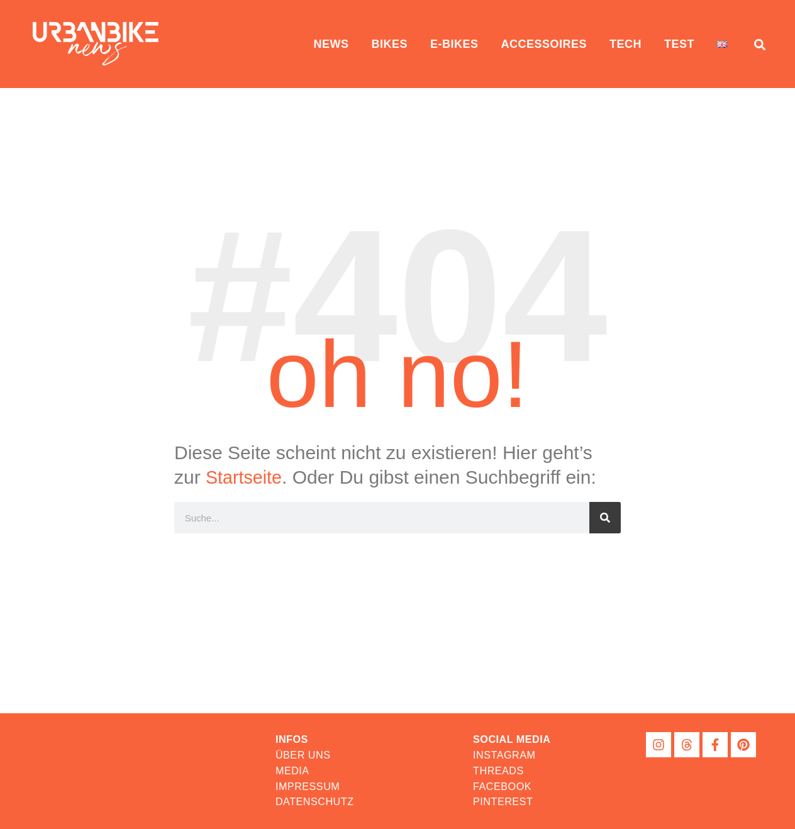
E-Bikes (454, 44)
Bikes (389, 44)
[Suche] (605, 517)
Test (679, 44)
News (330, 44)
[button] (512, 739)
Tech (625, 44)
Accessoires (544, 44)
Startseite (246, 477)
